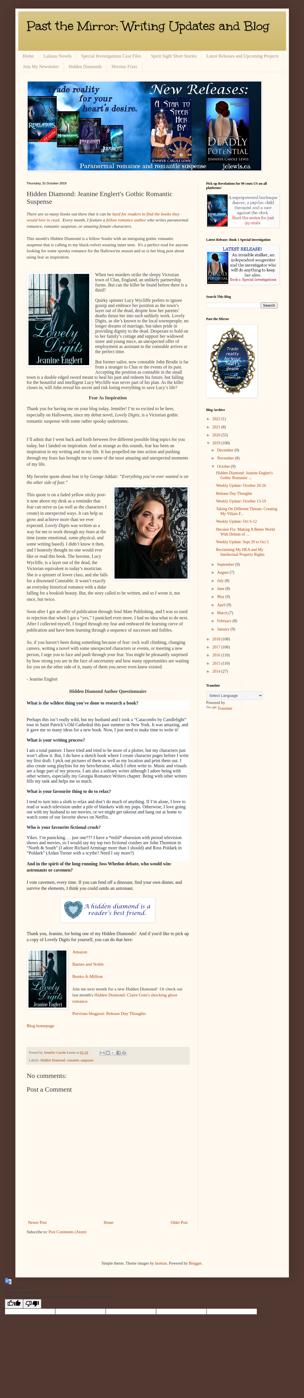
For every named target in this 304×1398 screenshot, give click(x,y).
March (222, 613)
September (226, 564)
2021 (216, 427)
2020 (216, 435)
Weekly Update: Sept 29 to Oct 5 (242, 542)
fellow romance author (126, 219)
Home (28, 56)
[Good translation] (14, 1304)
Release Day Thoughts (234, 493)
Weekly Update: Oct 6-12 (236, 521)
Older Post (179, 1222)
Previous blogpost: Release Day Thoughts (109, 1013)
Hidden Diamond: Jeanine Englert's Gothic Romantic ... (244, 475)
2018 (216, 639)
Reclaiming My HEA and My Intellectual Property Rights (240, 552)
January (223, 629)
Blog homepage (40, 1025)
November (226, 458)
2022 (216, 419)
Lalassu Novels (58, 56)
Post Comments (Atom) (68, 1232)
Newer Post (37, 1222)
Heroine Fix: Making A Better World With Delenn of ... (245, 531)
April (222, 605)
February (224, 621)
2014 (216, 671)
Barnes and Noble (88, 964)
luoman (161, 1263)
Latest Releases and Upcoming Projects (242, 56)
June (221, 589)
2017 (216, 647)
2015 (216, 663)
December (225, 450)
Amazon (79, 951)
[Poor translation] (32, 1304)
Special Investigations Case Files (111, 56)
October (224, 466)
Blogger (195, 1263)
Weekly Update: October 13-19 (241, 501)
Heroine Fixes (124, 66)
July (221, 581)
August (223, 572)
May (221, 597)
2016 (216, 655)
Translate (219, 708)
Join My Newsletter (41, 66)
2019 (216, 443)
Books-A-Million (87, 976)
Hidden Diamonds (85, 66)
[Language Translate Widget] (234, 695)
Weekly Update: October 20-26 (241, 485)
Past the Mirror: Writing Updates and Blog (148, 26)
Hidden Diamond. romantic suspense (66, 1060)
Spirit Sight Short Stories (174, 56)
